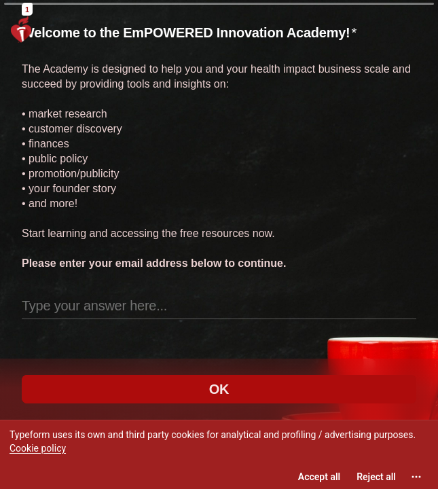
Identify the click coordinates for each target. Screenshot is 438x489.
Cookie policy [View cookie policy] (38, 448)
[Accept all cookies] (319, 477)
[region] (219, 454)
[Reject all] (376, 477)
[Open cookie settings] (416, 477)
